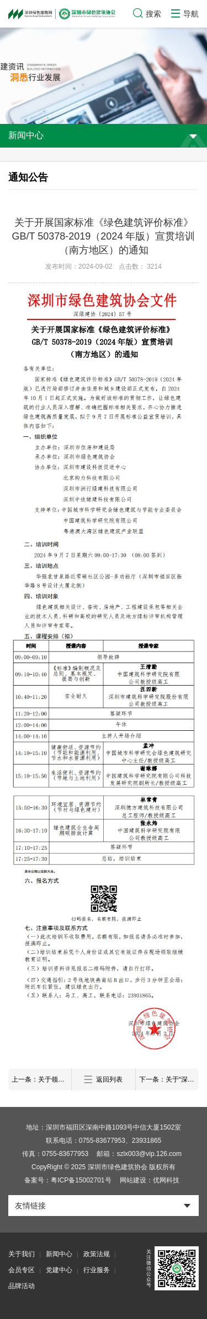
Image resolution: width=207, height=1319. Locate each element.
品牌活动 (21, 1286)
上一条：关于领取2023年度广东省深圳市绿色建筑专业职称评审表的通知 (41, 1079)
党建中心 (59, 1270)
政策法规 (96, 1254)
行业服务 (96, 1270)
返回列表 (103, 1079)
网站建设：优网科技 (149, 1180)
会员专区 (21, 1270)
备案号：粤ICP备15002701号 (67, 1180)
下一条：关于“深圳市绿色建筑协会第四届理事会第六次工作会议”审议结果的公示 (169, 1079)
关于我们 (21, 1254)
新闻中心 (59, 1254)
